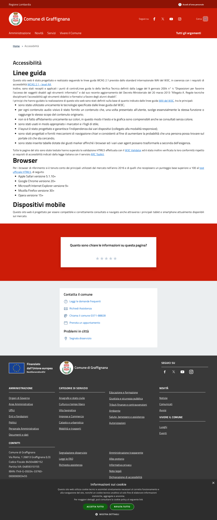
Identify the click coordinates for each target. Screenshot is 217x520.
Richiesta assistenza (70, 465)
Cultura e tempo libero (72, 404)
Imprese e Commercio (71, 416)
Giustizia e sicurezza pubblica (126, 398)
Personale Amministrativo (24, 428)
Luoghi (163, 427)
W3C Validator (133, 150)
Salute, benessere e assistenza (126, 417)
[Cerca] (204, 19)
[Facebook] (148, 18)
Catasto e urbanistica (71, 422)
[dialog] (108, 499)
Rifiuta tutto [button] (122, 506)
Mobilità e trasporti (70, 428)
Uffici (12, 410)
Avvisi (162, 410)
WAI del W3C (166, 101)
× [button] (213, 483)
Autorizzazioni (117, 423)
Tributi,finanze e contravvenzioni (128, 405)
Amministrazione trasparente (126, 453)
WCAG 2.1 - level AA (39, 84)
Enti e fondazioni (18, 416)
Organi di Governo (19, 398)
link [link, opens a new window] (141, 499)
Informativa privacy (120, 465)
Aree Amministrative (21, 404)
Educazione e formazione (123, 392)
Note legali (115, 471)
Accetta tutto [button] (95, 506)
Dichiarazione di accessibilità (125, 477)
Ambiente (114, 411)
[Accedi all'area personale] (191, 4)
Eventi (163, 433)
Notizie (163, 398)
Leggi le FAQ (66, 459)
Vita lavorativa (67, 410)
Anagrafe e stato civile (72, 398)
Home (16, 46)
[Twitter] (157, 18)
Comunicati (165, 404)
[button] (108, 514)
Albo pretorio (116, 459)
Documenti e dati (18, 435)
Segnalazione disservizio (73, 453)
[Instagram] (174, 18)
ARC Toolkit (97, 154)
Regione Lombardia (20, 4)
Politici (13, 422)
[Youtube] (165, 18)
